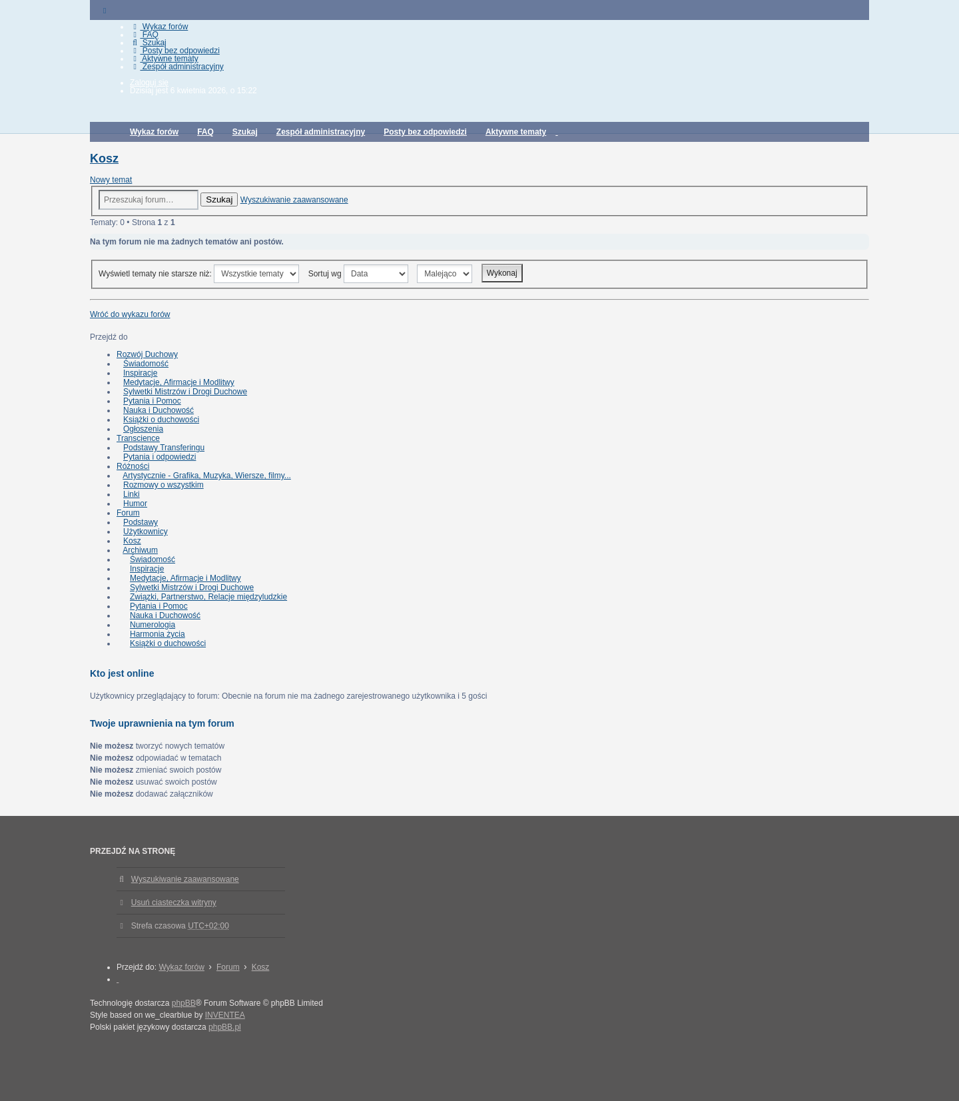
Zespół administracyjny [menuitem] (177, 66)
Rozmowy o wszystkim (163, 485)
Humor (135, 503)
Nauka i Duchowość (158, 410)
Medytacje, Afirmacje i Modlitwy (178, 382)
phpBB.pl (224, 1027)
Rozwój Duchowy (147, 354)
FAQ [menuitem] (144, 34)
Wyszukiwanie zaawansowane (294, 199)
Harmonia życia (157, 634)
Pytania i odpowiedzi (159, 457)
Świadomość (145, 363)
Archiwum (140, 550)
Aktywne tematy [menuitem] (164, 58)
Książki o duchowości (161, 419)
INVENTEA (225, 1015)
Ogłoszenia (143, 429)
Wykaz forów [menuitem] (159, 26)
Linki (131, 494)
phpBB (184, 1003)
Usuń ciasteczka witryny (173, 902)
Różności (133, 466)
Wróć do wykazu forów (130, 314)
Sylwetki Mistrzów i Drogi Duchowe (185, 391)
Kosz (104, 158)
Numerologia (152, 624)
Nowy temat (111, 179)
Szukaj (219, 199)
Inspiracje (140, 373)
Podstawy (140, 522)
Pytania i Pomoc (152, 401)
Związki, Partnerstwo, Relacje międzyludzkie (208, 596)
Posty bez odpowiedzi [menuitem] (175, 50)
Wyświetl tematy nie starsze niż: (199, 273)
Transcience (138, 438)
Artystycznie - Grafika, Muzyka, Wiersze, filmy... (206, 475)
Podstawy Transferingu (163, 447)
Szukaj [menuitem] (148, 42)
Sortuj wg (358, 273)
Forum (128, 513)
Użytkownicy (145, 531)
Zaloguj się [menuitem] (149, 82)
